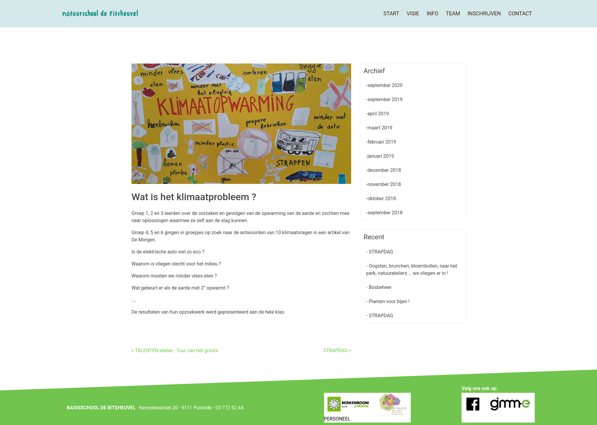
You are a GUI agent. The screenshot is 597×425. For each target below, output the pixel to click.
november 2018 (384, 184)
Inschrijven (484, 14)
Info (432, 14)
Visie (413, 14)
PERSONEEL (337, 419)
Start (391, 14)
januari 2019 (380, 156)
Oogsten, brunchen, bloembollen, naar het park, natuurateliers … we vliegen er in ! (411, 269)
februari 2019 (381, 142)
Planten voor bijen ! (388, 301)
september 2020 (384, 85)
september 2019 (384, 99)
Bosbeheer (379, 287)
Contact (520, 14)
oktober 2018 (381, 198)
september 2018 (384, 213)
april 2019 (378, 113)
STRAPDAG (335, 350)
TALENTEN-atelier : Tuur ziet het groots (176, 350)
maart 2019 (379, 128)
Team (453, 14)
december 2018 (384, 170)
